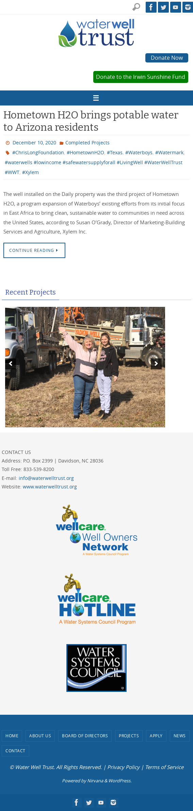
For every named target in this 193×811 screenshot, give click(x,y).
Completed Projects (87, 142)
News (180, 735)
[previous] (10, 363)
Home (11, 735)
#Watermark (169, 152)
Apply (156, 735)
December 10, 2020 (34, 142)
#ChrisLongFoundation (38, 152)
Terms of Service (164, 767)
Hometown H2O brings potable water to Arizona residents (90, 121)
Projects (129, 735)
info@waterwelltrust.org (46, 478)
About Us (40, 735)
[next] (156, 363)
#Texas (115, 152)
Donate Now (167, 57)
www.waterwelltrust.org (50, 486)
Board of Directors (85, 735)
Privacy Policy (123, 767)
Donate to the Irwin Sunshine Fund (140, 77)
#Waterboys (138, 152)
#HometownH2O (85, 152)
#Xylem (30, 172)
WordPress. (119, 781)
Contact (15, 750)
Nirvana (95, 781)
